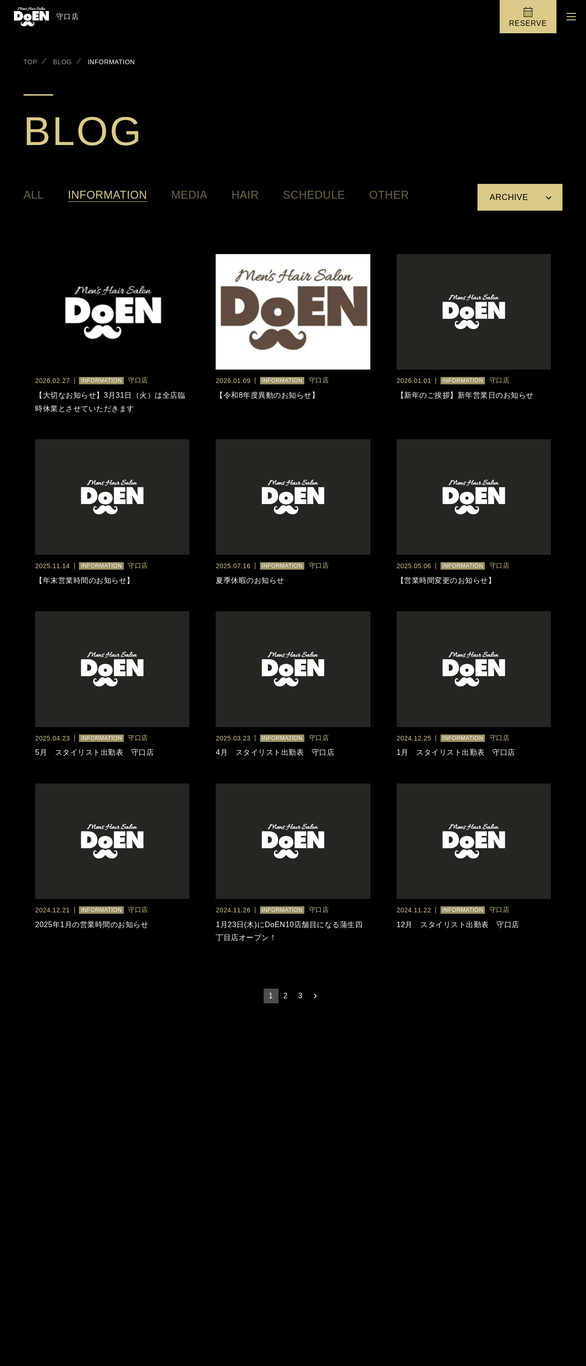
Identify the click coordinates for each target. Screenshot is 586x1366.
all (34, 194)
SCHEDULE (314, 194)
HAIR (245, 194)
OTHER (389, 194)
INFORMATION (107, 194)
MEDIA (189, 194)
